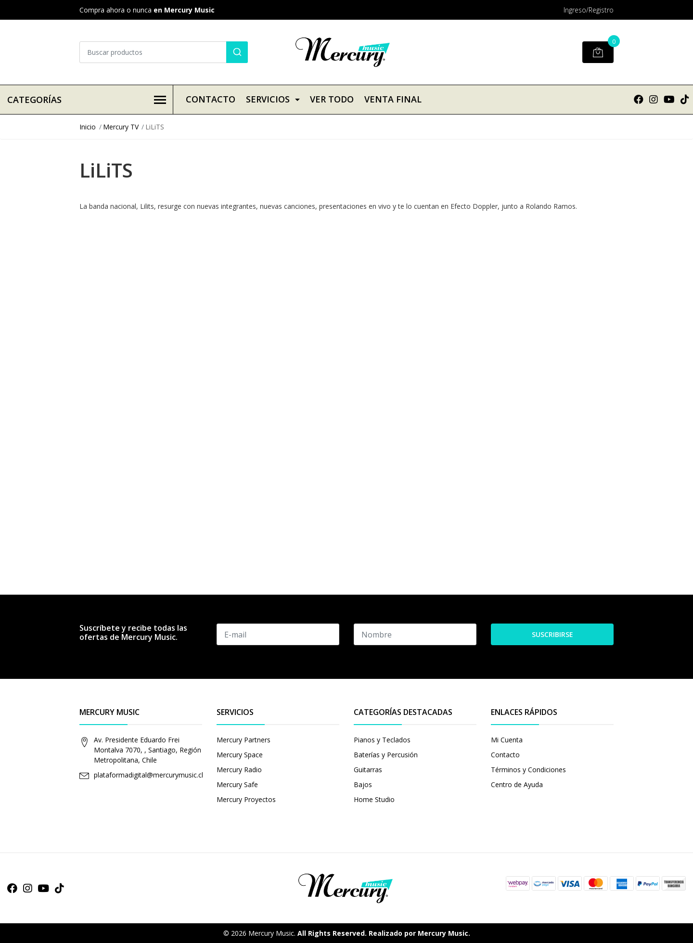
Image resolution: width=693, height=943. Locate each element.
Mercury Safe (237, 784)
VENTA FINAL (393, 99)
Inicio (87, 126)
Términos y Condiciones (528, 769)
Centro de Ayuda (517, 784)
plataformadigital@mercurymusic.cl (148, 774)
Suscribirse (552, 634)
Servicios (268, 99)
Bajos (363, 784)
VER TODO (332, 99)
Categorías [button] (86, 99)
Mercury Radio (239, 769)
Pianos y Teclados (382, 739)
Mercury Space (240, 754)
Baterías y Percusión (386, 754)
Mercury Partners (243, 739)
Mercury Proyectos (246, 799)
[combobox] (163, 52)
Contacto (210, 99)
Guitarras (368, 769)
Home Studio (374, 799)
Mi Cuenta (507, 739)
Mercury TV (121, 126)
